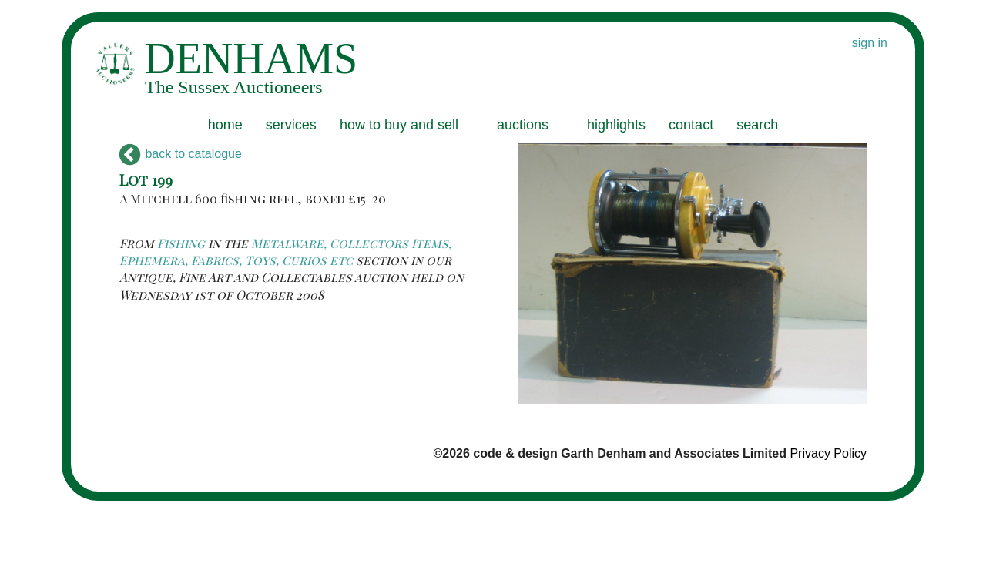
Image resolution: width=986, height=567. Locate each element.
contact (691, 125)
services (291, 125)
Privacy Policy (828, 453)
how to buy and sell (399, 125)
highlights (616, 125)
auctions (522, 125)
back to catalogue (180, 153)
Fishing (181, 243)
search (757, 125)
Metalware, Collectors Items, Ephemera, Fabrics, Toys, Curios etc (285, 251)
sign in (869, 42)
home (225, 125)
